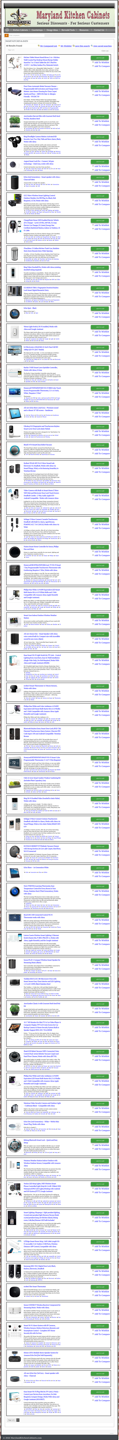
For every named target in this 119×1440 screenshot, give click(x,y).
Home (7, 30)
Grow (58, 790)
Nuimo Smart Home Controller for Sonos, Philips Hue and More (41, 547)
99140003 (28, 480)
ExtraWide (29, 259)
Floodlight (51, 151)
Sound (38, 417)
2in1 (38, 75)
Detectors (54, 1343)
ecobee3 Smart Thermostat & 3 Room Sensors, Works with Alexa (40, 687)
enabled (29, 238)
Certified (37, 237)
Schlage (46, 538)
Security (37, 153)
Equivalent (34, 607)
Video (58, 279)
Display (35, 1041)
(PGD (27, 746)
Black (37, 151)
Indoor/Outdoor (34, 624)
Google (46, 339)
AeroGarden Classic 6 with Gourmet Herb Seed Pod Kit (42, 1004)
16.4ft (33, 1201)
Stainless (28, 130)
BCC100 (33, 927)
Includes (28, 792)
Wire (37, 401)
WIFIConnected (35, 1069)
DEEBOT (48, 858)
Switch (45, 78)
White (27, 401)
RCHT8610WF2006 (38, 581)
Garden (40, 790)
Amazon (38, 508)
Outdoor (34, 212)
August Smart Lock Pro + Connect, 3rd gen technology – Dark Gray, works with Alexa (39, 162)
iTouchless (42, 259)
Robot (40, 109)
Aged (27, 537)
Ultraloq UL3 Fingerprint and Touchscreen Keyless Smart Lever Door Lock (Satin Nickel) (41, 427)
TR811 (52, 301)
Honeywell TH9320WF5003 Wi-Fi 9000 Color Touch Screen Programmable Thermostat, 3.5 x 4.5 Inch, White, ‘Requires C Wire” (42, 390)
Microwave (42, 995)
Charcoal (37, 184)
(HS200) (28, 673)
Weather (55, 624)
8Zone (27, 380)
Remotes (40, 1344)
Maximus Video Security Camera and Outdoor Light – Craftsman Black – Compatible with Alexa (42, 1104)
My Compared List (48, 45)
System (41, 749)
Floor (53, 106)
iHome (55, 1365)
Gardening (47, 790)
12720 (27, 210)
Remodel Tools (68, 30)
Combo (37, 509)
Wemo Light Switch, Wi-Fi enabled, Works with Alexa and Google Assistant (40, 327)
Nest (39, 907)
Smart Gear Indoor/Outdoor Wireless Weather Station (40, 616)
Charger (53, 237)
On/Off (28, 212)
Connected (41, 858)
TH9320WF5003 (40, 399)
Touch (57, 399)
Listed (33, 240)
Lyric (56, 580)
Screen (32, 399)
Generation (56, 184)
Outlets (48, 1258)
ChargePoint (45, 237)
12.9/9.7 (28, 75)
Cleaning (43, 106)
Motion (34, 1344)
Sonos (27, 557)
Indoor (34, 792)
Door (27, 435)
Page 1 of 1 (11, 1420)
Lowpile (37, 859)
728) (32, 746)
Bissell (32, 454)
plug (54, 1129)
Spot (37, 313)
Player (58, 1041)
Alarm (27, 151)
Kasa (57, 676)
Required (46, 212)
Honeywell (46, 398)
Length (35, 1258)
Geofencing (41, 580)
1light (27, 1230)
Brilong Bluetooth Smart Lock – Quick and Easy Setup (40, 1141)
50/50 (38, 1201)
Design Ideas (52, 30)
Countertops (37, 30)
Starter (29, 609)
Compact (50, 645)
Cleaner (36, 106)
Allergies (36, 104)
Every (49, 905)
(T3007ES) (28, 903)
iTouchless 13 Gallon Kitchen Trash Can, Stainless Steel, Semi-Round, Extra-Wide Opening (41, 249)
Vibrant (44, 417)
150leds (28, 1201)
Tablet (51, 78)
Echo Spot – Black (30, 308)
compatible (44, 509)
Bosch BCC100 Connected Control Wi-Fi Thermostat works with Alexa (38, 916)
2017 (33, 75)
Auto (42, 104)
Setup (56, 1152)
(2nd (27, 184)
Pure (35, 109)
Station (50, 240)
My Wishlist (66, 45)
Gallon (35, 259)
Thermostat (50, 399)
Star (45, 240)
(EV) (27, 237)
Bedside (39, 1365)
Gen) (42, 415)
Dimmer (51, 950)
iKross (29, 76)
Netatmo (54, 1175)
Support (46, 1043)
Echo (43, 184)
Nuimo (45, 555)
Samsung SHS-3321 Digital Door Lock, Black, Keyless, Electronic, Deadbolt (40, 1267)
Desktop (50, 75)
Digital (35, 300)
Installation (44, 676)
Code (56, 746)
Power (58, 1258)
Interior (28, 995)
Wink (36, 484)
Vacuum (56, 109)
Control (43, 210)
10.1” (27, 1040)
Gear (27, 624)
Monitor (51, 1041)
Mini (46, 1041)
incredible (28, 647)
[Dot (27, 1365)
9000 (34, 398)
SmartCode (43, 482)
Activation (29, 104)
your (52, 908)
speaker (33, 186)
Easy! (27, 676)
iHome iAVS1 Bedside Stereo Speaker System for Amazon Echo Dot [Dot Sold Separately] (41, 1353)
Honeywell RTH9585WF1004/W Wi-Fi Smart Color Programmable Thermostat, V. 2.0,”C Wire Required (42, 758)
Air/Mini (43, 75)
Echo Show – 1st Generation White (36, 867)
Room (35, 647)
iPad (39, 76)
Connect (39, 168)
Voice (31, 649)
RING (31, 153)
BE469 (38, 836)
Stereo (43, 1366)
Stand (33, 78)
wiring (27, 281)
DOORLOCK (42, 300)
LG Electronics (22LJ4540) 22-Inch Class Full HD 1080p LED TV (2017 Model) (41, 348)
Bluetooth (44, 746)
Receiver (54, 1317)
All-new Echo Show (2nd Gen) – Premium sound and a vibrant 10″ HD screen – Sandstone (41, 409)
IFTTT (35, 1203)
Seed (58, 128)
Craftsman (53, 1112)
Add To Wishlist (101, 62)
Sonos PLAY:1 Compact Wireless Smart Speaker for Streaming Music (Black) (42, 961)
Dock (49, 106)
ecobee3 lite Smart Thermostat (35, 1286)
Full (27, 361)
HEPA (41, 108)
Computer (28, 1041)
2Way (27, 508)
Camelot (55, 537)
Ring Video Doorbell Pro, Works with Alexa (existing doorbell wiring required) (42, 268)
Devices (44, 1411)
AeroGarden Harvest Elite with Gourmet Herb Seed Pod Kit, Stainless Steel (42, 117)
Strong (50, 859)
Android (45, 508)
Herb (53, 128)
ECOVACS (55, 858)
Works (27, 155)
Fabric (49, 184)
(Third (27, 905)
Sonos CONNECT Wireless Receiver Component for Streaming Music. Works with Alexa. (42, 1306)
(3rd (27, 1380)
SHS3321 (39, 1280)
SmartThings (57, 838)
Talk (48, 153)
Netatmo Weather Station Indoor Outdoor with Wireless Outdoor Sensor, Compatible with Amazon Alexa (42, 1163)
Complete (40, 1343)
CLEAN (30, 106)
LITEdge (41, 1258)
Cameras (33, 1343)
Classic (36, 1016)
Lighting (50, 210)
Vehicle (56, 240)
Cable (31, 237)
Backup (33, 1040)
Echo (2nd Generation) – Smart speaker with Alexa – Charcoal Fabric (42, 178)
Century (50, 836)
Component (34, 1317)
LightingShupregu (45, 1233)
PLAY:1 (45, 971)
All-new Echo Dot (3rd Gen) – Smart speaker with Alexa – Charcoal (41, 1374)
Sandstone (56, 415)
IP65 (40, 1203)
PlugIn (40, 212)
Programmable (54, 108)
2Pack (36, 1409)
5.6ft (27, 1256)
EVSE (41, 238)
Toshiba (40, 997)
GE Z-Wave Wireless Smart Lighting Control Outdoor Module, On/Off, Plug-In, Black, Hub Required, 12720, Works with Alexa (40, 198)
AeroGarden (29, 128)
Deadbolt (46, 480)
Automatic (48, 104)
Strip (35, 1204)
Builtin (49, 537)
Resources (83, 30)
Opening (56, 259)
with (39, 130)
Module (56, 210)
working (34, 1206)
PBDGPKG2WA (49, 952)
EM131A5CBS (55, 994)
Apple (51, 508)
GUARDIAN (29, 301)
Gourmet (41, 128)
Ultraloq (47, 437)
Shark (50, 1068)
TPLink (28, 679)
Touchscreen (39, 437)
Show (33, 417)
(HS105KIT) (29, 1409)
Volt (27, 242)
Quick (50, 1152)
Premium (48, 415)
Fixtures (36, 1231)
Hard (32, 859)
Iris (31, 482)
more (40, 555)
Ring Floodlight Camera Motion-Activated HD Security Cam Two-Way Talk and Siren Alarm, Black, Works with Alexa (42, 139)
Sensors (45, 698)
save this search (82, 45)
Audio (56, 508)
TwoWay (53, 153)
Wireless (39, 953)
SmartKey (51, 482)
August (33, 168)
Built (45, 1040)
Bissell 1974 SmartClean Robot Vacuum (38, 444)
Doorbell (40, 279)
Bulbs (56, 605)
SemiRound (29, 260)
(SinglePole (29, 674)
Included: (43, 1231)
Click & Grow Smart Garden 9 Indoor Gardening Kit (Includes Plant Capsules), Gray (42, 779)
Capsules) (28, 790)
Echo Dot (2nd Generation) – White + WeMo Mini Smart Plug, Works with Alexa (41, 1122)
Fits (56, 75)
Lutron (41, 952)
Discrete (33, 747)
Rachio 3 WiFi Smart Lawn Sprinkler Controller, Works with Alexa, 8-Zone (40, 368)
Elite (35, 128)
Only (38, 677)
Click (34, 790)
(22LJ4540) (29, 359)
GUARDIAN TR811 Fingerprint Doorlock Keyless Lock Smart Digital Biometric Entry (41, 288)
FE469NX (39, 538)
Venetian (30, 484)
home (46, 108)
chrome (42, 1230)
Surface (39, 78)
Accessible (33, 1256)
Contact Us (99, 30)
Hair (28, 108)
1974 (27, 454)
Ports (53, 1258)
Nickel (56, 435)
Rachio (51, 380)
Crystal (48, 1230)
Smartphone (30, 1346)
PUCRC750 (29, 109)
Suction (56, 859)
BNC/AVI (39, 1040)
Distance (28, 1258)
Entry (49, 300)
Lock (54, 168)
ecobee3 (33, 698)
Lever (46, 435)
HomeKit (48, 607)
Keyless (36, 301)
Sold (32, 1366)
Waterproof (48, 1204)
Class (51, 359)
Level (28, 240)
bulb (51, 605)
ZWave (38, 213)
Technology (29, 170)
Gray (49, 168)
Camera (43, 151)
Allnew (32, 415)
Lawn (45, 380)
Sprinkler (28, 381)
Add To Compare (102, 66)
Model (32, 361)
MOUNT (51, 76)
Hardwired (48, 238)
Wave (29, 513)
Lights (50, 1203)
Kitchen (45, 76)
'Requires (28, 398)
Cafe (36, 1230)
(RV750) (28, 1066)
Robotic (46, 109)
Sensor (54, 995)
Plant (39, 792)
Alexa (32, 151)
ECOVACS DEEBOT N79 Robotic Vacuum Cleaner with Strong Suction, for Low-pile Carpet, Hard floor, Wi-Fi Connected (42, 848)
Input (49, 747)
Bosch (39, 927)
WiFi (31, 242)
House (27, 907)
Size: (40, 647)
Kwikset (36, 482)
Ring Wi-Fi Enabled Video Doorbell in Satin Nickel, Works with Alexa (42, 799)
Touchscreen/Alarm (51, 749)
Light (52, 339)
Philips (51, 555)
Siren (43, 153)
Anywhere (42, 674)
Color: (39, 398)
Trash (47, 260)
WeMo (27, 340)
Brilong (35, 1152)
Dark (45, 168)
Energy (36, 238)
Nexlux (56, 1203)
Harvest (48, 128)
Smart (27, 186)
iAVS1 (49, 1365)
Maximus (29, 1114)
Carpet (55, 104)
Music (39, 971)
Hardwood (35, 108)
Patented (29, 749)
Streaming (32, 972)
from (32, 676)
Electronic (54, 480)
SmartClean (44, 454)
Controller (39, 380)
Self (51, 109)
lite (33, 1296)
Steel (34, 130)
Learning (33, 907)
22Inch (46, 359)
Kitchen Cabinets (20, 30)
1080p (35, 359)
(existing (28, 279)
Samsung (32, 1280)
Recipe (28, 78)
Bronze (40, 480)
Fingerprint (56, 300)
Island (49, 1231)
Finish (30, 1231)
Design (38, 1411)
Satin (27, 437)
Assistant (33, 339)
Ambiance (40, 719)
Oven (48, 995)
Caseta (45, 950)
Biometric (28, 300)
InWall (52, 676)
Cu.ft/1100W (40, 994)
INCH (34, 76)
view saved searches (102, 45)
